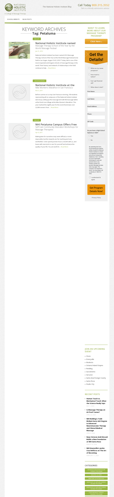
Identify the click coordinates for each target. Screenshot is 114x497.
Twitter (92, 466)
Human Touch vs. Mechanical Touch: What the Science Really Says (96, 249)
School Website (13, 19)
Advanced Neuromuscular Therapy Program (96, 318)
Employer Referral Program (13, 479)
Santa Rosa (90, 229)
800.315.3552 (100, 5)
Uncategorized (39, 81)
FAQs (9, 466)
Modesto (89, 211)
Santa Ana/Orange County (96, 226)
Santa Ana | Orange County (34, 479)
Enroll (69, 447)
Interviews (96, 349)
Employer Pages (13, 476)
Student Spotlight (96, 375)
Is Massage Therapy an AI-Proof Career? (96, 259)
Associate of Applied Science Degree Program (96, 331)
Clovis (88, 204)
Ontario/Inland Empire (94, 214)
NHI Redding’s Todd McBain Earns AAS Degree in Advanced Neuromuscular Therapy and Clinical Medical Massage (97, 273)
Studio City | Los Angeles (36, 483)
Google (93, 464)
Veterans (96, 382)
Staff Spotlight (96, 368)
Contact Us (94, 447)
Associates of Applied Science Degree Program (96, 336)
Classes (16, 447)
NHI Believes (96, 360)
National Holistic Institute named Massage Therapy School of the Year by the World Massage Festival (55, 45)
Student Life (96, 371)
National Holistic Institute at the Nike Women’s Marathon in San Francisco (54, 86)
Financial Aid (43, 447)
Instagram (93, 471)
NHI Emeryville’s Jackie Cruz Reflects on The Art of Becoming (96, 298)
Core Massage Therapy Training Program (96, 341)
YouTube (93, 469)
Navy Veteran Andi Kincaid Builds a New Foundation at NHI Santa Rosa (97, 287)
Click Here (95, 41)
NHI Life (36, 39)
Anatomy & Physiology (96, 327)
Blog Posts (27, 19)
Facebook (93, 461)
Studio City (90, 232)
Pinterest (93, 474)
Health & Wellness (96, 346)
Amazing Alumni (96, 323)
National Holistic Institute (15, 7)
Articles (10, 471)
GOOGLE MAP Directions (76, 467)
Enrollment (11, 463)
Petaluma (31, 466)
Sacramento (90, 220)
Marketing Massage (96, 353)
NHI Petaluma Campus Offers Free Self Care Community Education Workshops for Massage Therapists (56, 127)
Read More (52, 68)
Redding (89, 217)
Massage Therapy (96, 357)
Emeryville (90, 207)
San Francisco (32, 473)
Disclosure (11, 473)
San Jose (89, 223)
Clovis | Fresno (33, 461)
